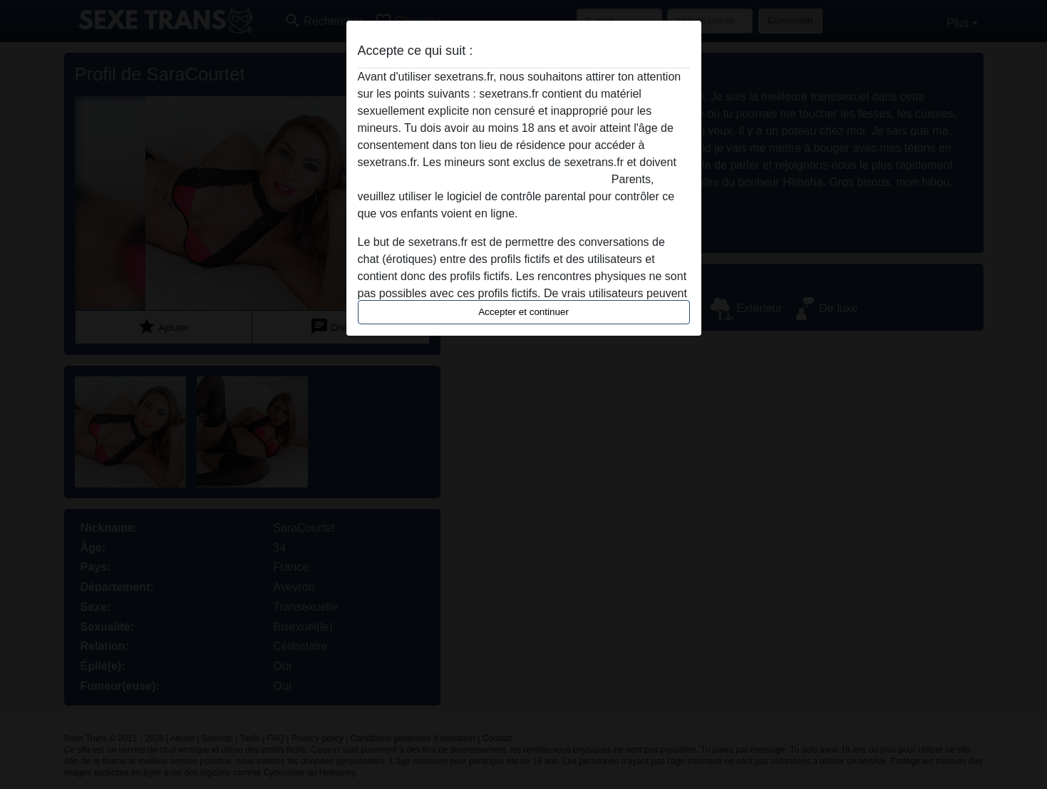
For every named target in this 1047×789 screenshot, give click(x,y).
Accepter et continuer (523, 311)
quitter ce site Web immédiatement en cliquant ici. (483, 179)
